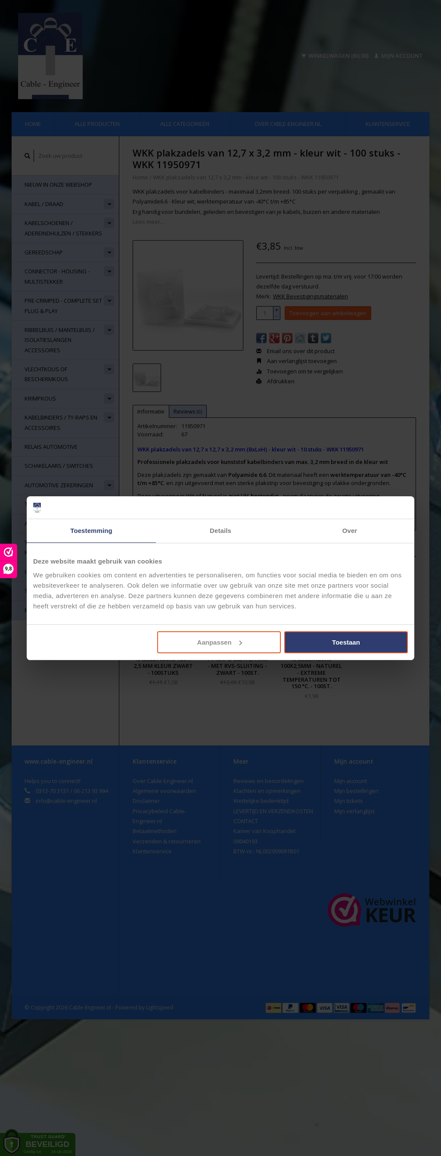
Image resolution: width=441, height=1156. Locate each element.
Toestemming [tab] (91, 530)
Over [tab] (349, 530)
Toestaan (346, 642)
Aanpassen (219, 642)
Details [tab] (220, 530)
